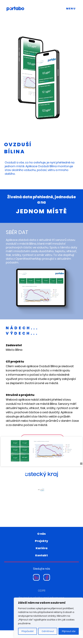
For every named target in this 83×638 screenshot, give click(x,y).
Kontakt (41, 563)
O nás (41, 541)
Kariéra (41, 556)
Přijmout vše (68, 631)
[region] (48, 618)
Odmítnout (48, 631)
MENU (71, 8)
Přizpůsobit (28, 631)
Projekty (41, 549)
